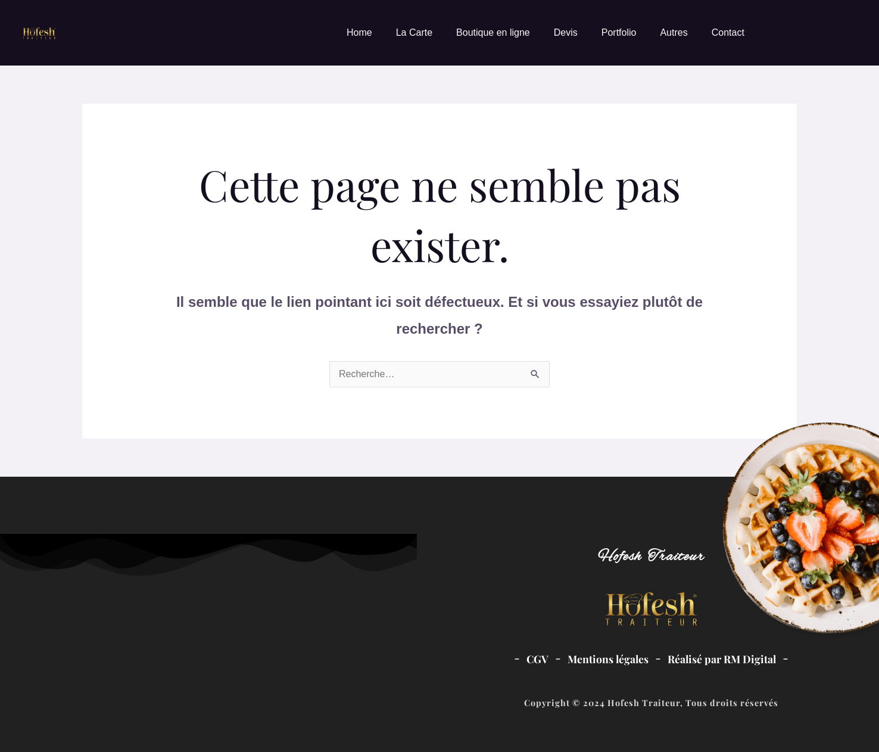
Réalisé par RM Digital (722, 659)
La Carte (414, 32)
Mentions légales (608, 659)
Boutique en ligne (493, 32)
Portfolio (619, 32)
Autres (673, 32)
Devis (566, 32)
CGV (537, 659)
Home (359, 32)
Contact (728, 32)
